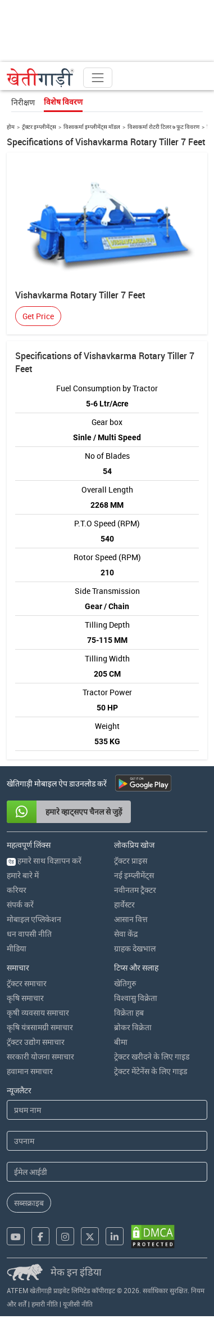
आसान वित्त (131, 919)
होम (11, 127)
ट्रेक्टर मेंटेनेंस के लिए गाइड (150, 1071)
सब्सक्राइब (29, 1202)
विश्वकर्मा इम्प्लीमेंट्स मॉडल (91, 127)
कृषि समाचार (25, 997)
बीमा (121, 1041)
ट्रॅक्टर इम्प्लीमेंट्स (39, 127)
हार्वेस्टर (124, 904)
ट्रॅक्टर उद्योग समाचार (36, 1041)
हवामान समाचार (30, 1071)
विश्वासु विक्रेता (135, 997)
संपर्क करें (20, 904)
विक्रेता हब (129, 1012)
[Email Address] (107, 1172)
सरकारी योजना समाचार (40, 1056)
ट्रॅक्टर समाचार (27, 983)
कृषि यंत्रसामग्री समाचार (40, 1027)
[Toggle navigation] (97, 78)
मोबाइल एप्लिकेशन (34, 919)
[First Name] (107, 1110)
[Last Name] (107, 1141)
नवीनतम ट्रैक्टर (135, 889)
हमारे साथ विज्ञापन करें (44, 860)
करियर (16, 889)
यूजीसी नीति (78, 1303)
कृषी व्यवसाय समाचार (38, 1012)
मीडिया (16, 948)
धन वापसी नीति (29, 933)
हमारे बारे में (23, 875)
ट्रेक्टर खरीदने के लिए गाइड (151, 1056)
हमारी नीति (44, 1303)
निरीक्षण (23, 102)
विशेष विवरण (63, 101)
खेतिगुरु (125, 983)
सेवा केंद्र (126, 933)
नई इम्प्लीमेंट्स (134, 875)
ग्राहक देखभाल (135, 948)
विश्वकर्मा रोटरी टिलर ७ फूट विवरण (163, 127)
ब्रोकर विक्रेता (133, 1027)
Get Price (38, 316)
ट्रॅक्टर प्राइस (130, 860)
